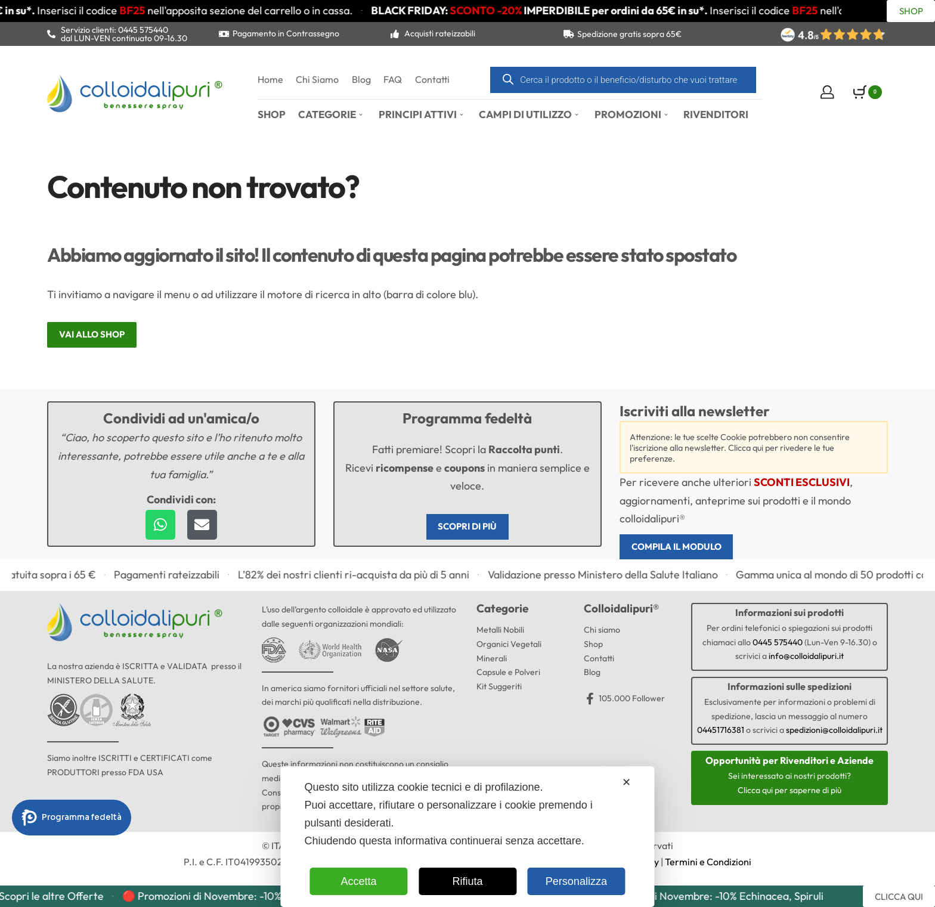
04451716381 (720, 731)
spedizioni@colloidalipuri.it (834, 731)
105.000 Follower (632, 699)
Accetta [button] (359, 881)
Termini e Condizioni (708, 863)
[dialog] (467, 836)
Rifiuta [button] (467, 881)
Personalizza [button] (576, 881)
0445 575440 (778, 643)
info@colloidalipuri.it (806, 657)
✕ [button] (626, 782)
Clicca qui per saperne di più (789, 791)
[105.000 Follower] (590, 700)
